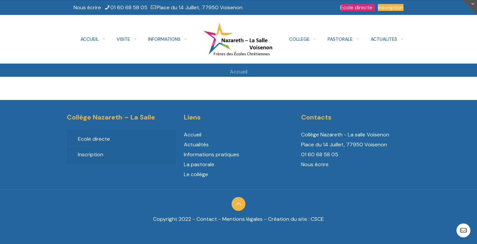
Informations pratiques (211, 154)
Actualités (196, 144)
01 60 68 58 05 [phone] (128, 7)
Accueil (238, 71)
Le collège (196, 174)
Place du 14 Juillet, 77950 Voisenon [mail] (199, 7)
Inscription (390, 7)
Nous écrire (87, 7)
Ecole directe (356, 7)
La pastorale (199, 164)
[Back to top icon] (238, 204)
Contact (206, 219)
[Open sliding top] (469, 7)
